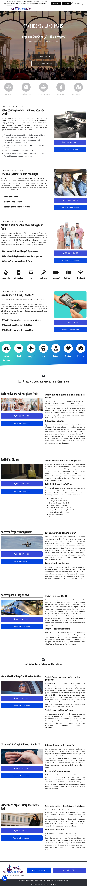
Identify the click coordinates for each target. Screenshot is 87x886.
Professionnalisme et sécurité (17, 206)
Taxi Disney (9, 94)
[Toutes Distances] (6, 348)
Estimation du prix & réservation (18, 330)
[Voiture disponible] (43, 87)
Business (56, 356)
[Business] (55, 348)
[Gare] (43, 348)
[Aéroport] (31, 348)
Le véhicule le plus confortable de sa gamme (23, 256)
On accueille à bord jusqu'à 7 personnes (21, 251)
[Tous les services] (78, 87)
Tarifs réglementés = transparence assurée (22, 320)
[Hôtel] (18, 348)
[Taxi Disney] (8, 87)
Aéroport (31, 356)
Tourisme (80, 356)
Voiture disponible (43, 94)
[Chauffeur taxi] (26, 87)
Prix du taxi (61, 94)
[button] (54, 5)
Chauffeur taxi (26, 94)
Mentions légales (62, 880)
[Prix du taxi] (60, 87)
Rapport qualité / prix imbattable (19, 325)
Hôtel (19, 356)
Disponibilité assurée (13, 201)
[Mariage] (68, 348)
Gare (43, 356)
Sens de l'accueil (11, 196)
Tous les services (78, 94)
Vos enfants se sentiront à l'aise (18, 261)
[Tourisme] (80, 348)
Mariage (68, 356)
